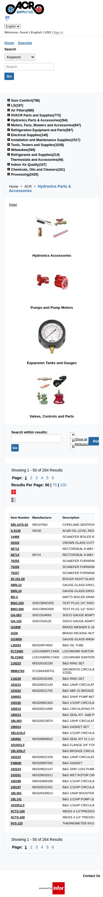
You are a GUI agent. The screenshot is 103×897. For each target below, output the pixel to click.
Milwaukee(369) (21, 150)
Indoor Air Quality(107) (26, 165)
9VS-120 (17, 823)
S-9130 (16, 530)
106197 (16, 787)
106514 (16, 708)
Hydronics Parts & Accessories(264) (37, 120)
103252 (16, 690)
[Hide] (13, 204)
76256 (15, 567)
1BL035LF (18, 751)
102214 (16, 769)
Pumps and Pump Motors (51, 307)
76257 (15, 573)
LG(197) (15, 105)
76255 (15, 560)
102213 (16, 684)
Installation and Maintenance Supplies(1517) (43, 140)
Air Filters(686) (20, 110)
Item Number (20, 517)
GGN (14, 633)
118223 (16, 663)
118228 (16, 678)
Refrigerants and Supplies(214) (33, 155)
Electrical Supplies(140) (27, 135)
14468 (15, 536)
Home (9, 43)
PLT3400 (17, 651)
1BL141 (16, 799)
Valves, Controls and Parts (52, 416)
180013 (16, 714)
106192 (16, 702)
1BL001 (16, 793)
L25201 (16, 645)
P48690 (16, 763)
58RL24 (16, 591)
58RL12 (16, 585)
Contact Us (91, 876)
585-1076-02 (19, 524)
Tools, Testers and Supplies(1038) (35, 145)
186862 (16, 739)
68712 (15, 548)
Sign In (58, 32)
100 (63, 485)
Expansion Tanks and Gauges (52, 363)
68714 (15, 554)
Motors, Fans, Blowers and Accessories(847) (44, 125)
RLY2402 (17, 657)
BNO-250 (17, 603)
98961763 (17, 671)
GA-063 (16, 615)
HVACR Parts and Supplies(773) (34, 115)
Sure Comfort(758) (23, 100)
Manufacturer (42, 517)
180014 (16, 727)
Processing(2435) (22, 174)
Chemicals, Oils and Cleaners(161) (36, 170)
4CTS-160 (18, 817)
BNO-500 (17, 609)
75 (54, 485)
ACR (28, 186)
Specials (25, 43)
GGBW (16, 627)
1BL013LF (18, 733)
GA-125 (16, 621)
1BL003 (16, 720)
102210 (16, 757)
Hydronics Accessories (51, 255)
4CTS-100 (18, 811)
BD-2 (14, 597)
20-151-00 (18, 579)
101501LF (18, 745)
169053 (16, 696)
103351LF (18, 805)
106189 (16, 781)
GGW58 (16, 639)
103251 (16, 775)
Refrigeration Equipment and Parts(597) (40, 130)
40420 (15, 542)
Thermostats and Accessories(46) (37, 160)
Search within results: (29, 432)
